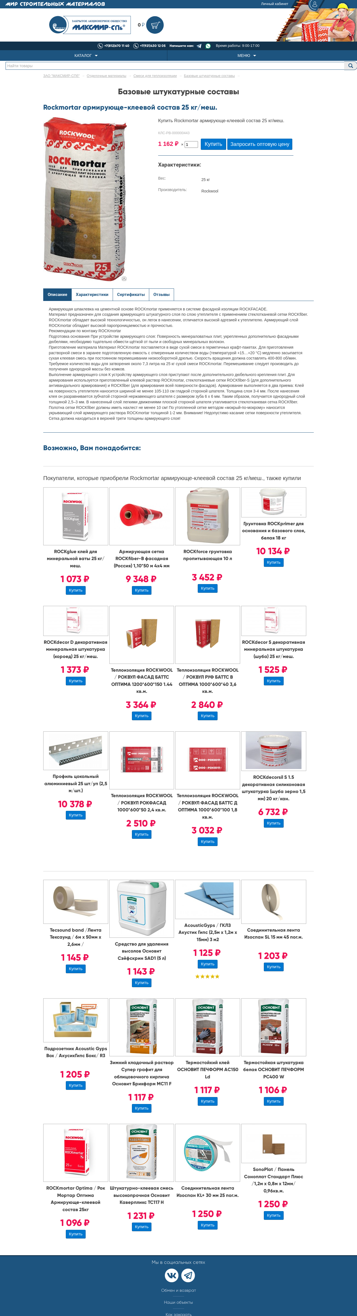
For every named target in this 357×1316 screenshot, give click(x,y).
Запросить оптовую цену (259, 144)
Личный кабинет (292, 4)
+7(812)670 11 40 (116, 46)
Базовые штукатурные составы (209, 76)
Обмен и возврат (178, 1290)
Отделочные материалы (106, 76)
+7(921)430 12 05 (153, 46)
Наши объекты (178, 1302)
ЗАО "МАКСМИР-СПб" (61, 76)
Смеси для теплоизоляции (155, 76)
